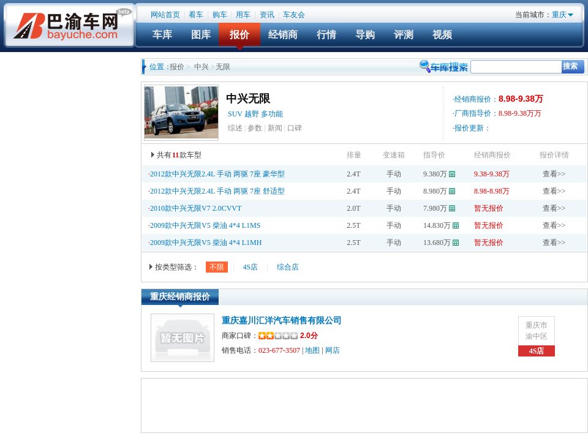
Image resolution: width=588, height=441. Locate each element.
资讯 (267, 14)
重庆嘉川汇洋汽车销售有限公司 (282, 320)
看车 (196, 14)
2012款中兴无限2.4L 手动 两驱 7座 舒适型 (217, 191)
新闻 (275, 128)
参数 (254, 128)
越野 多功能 (264, 114)
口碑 (294, 128)
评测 (403, 34)
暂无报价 (488, 208)
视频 (442, 34)
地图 (312, 350)
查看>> (554, 174)
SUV (235, 114)
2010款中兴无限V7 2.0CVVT (195, 208)
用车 (243, 14)
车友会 (294, 14)
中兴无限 (248, 98)
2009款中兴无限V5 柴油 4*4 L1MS (205, 225)
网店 (332, 350)
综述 (235, 128)
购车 (220, 14)
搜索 (570, 66)
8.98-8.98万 (492, 191)
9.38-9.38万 (492, 174)
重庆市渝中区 (537, 331)
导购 (365, 34)
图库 (201, 34)
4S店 (250, 267)
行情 (326, 34)
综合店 (288, 267)
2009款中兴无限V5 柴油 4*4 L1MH (206, 242)
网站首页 (165, 14)
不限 (216, 267)
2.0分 (288, 335)
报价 (239, 34)
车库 (162, 34)
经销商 (283, 34)
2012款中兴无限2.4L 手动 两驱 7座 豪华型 (217, 174)
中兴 (201, 66)
